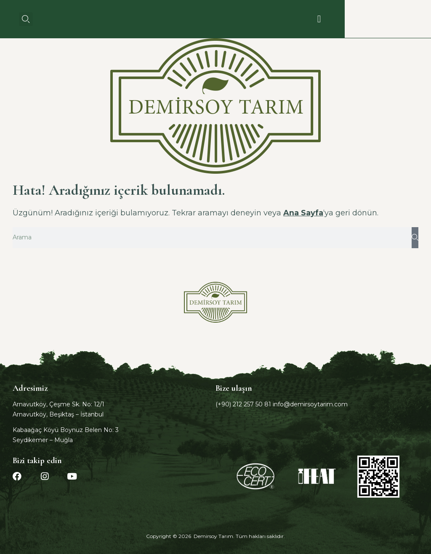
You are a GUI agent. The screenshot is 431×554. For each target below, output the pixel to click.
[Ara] (415, 237)
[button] (26, 19)
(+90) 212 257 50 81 (243, 404)
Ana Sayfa (303, 212)
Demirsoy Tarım (213, 536)
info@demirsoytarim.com (310, 404)
